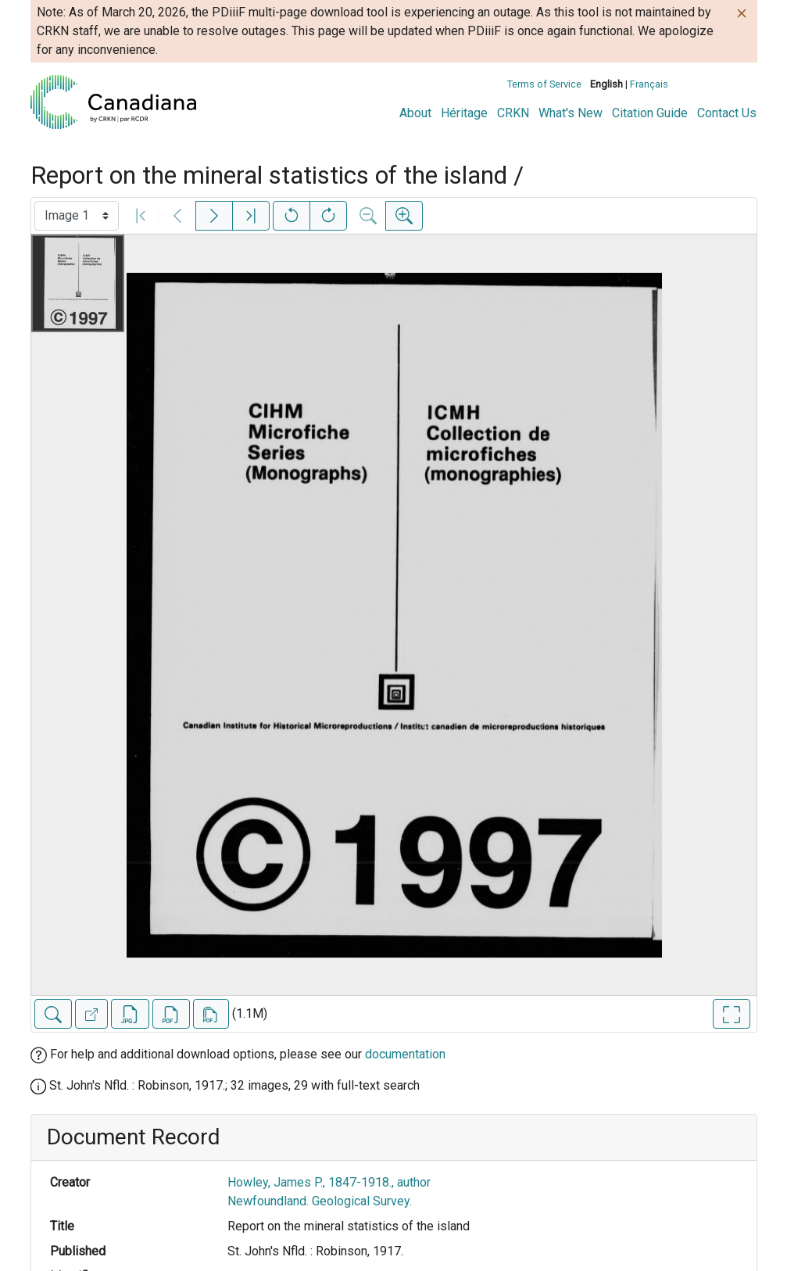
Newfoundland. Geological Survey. (319, 1201)
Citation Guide (650, 113)
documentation (405, 1054)
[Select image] (76, 216)
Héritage (464, 113)
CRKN (513, 113)
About (415, 113)
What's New (570, 113)
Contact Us (727, 113)
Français (649, 84)
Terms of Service (544, 84)
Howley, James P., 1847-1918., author (329, 1182)
